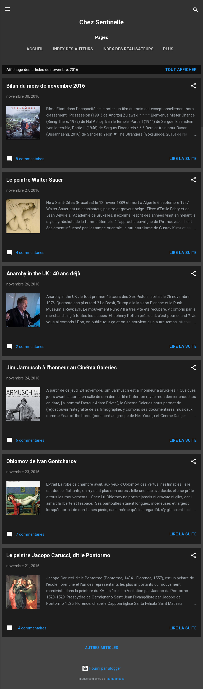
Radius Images (115, 679)
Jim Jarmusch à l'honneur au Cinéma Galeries (61, 368)
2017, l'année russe (170, 49)
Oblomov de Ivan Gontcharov (41, 462)
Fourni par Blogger (101, 668)
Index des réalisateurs (113, 49)
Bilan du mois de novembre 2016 (45, 87)
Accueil (20, 49)
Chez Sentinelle (101, 22)
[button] (193, 88)
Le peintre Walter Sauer (34, 181)
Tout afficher (181, 70)
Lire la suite (183, 159)
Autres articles (101, 649)
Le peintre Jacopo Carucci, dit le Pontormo (58, 556)
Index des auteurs (59, 49)
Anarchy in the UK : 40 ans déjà (43, 274)
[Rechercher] (195, 11)
